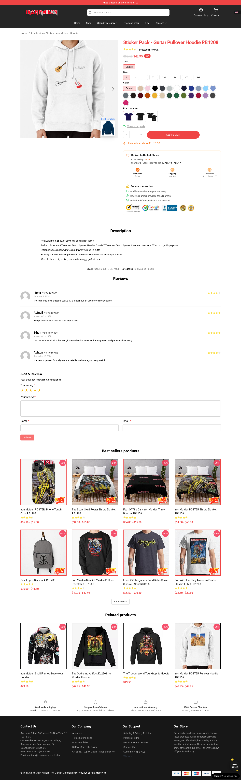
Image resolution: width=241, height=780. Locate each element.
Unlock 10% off (235, 766)
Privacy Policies (80, 742)
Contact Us (129, 747)
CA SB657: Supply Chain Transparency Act (93, 751)
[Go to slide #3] (86, 145)
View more (120, 602)
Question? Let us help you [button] (225, 776)
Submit (27, 437)
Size (125, 72)
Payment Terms (131, 738)
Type (125, 61)
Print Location (130, 108)
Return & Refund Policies (135, 742)
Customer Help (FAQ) (134, 751)
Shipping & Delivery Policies (137, 733)
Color (126, 82)
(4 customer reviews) (148, 49)
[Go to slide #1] (52, 145)
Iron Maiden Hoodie (67, 33)
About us (77, 733)
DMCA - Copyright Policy (84, 747)
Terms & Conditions (82, 738)
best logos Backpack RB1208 (37, 580)
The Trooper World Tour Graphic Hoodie (146, 673)
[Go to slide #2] (69, 145)
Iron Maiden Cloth (41, 33)
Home (23, 33)
